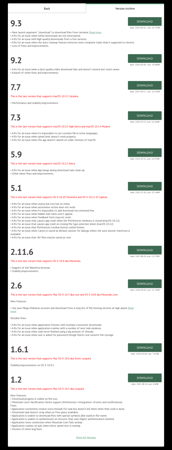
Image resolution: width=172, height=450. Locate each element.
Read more (95, 32)
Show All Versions (86, 437)
